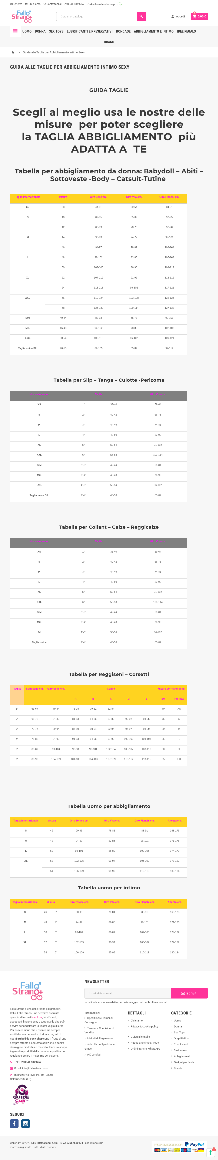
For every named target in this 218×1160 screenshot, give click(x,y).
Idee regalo (186, 31)
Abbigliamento (182, 1056)
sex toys (37, 1017)
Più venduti (93, 1054)
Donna (40, 31)
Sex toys (56, 31)
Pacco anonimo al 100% (145, 1042)
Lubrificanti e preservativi (90, 31)
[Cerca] (101, 16)
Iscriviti (189, 993)
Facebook (14, 1123)
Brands (178, 1068)
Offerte (16, 4)
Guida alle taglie (140, 1036)
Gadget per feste (184, 1062)
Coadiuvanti (181, 1044)
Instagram (25, 1123)
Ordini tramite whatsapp (101, 4)
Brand (109, 42)
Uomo (27, 31)
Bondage (123, 31)
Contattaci (51, 4)
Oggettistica (181, 1038)
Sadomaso (180, 1050)
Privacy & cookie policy (144, 1026)
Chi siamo (32, 4)
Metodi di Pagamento (100, 1038)
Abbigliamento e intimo (154, 31)
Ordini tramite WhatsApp (145, 1048)
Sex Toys (179, 1032)
